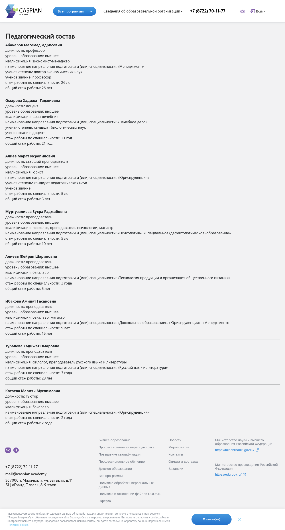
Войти (260, 11)
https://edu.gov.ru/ (230, 474)
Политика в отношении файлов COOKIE (130, 494)
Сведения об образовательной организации (143, 11)
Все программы (74, 11)
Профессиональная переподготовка (127, 447)
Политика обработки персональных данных (126, 485)
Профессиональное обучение (122, 461)
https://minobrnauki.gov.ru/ (237, 450)
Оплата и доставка (183, 461)
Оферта (105, 501)
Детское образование (115, 468)
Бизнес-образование (115, 440)
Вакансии (176, 468)
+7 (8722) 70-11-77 (207, 11)
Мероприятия (179, 447)
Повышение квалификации (120, 454)
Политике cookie (18, 524)
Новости (175, 440)
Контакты (176, 454)
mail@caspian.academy (26, 474)
